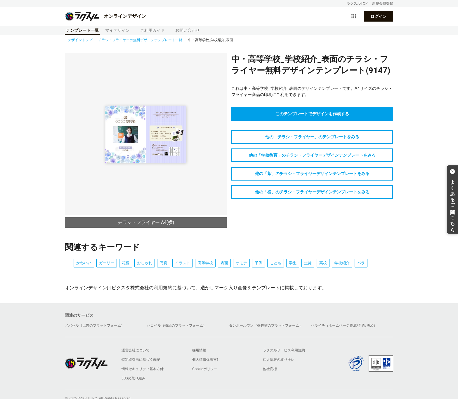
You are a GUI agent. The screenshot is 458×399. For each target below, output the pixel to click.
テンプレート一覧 (82, 30)
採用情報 (199, 350)
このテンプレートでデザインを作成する (312, 113)
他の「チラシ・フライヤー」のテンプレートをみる (312, 136)
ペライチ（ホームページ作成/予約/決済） (344, 325)
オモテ (241, 263)
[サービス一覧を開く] (353, 16)
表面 (224, 263)
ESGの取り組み (133, 378)
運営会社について (136, 350)
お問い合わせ (187, 30)
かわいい (83, 263)
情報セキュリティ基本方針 (143, 369)
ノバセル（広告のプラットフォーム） (94, 325)
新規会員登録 (382, 3)
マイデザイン (117, 30)
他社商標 (270, 369)
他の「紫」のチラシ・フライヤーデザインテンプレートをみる (312, 173)
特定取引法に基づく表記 (141, 360)
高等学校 (205, 263)
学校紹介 (342, 263)
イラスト (182, 263)
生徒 (308, 263)
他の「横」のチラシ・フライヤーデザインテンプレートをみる (312, 192)
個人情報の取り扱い (278, 360)
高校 (323, 263)
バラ (361, 263)
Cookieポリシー (204, 369)
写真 (163, 263)
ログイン (378, 16)
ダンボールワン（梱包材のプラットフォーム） (266, 325)
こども (275, 263)
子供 (258, 263)
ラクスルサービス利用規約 (284, 350)
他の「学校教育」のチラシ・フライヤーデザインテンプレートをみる (312, 155)
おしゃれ (144, 263)
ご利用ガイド (152, 30)
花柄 (125, 263)
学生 (292, 263)
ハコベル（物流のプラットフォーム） (177, 325)
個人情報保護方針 (206, 360)
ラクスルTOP (357, 3)
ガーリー (106, 263)
